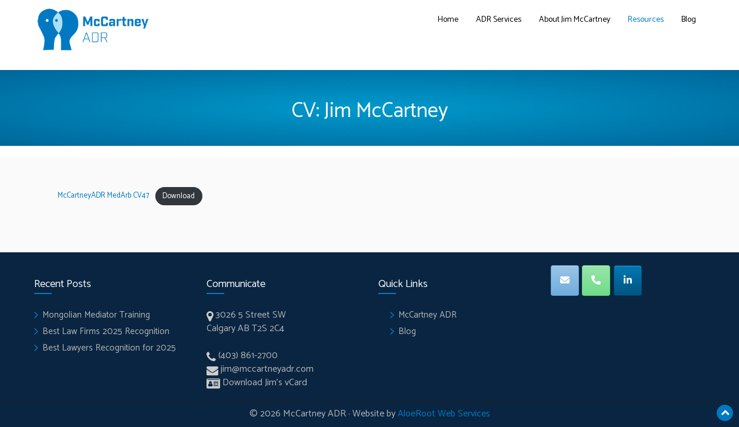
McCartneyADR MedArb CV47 (103, 196)
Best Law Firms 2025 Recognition (105, 331)
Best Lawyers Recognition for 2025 (109, 348)
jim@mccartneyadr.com (267, 369)
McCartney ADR (427, 315)
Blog (688, 19)
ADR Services (498, 19)
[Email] (565, 280)
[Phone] (596, 280)
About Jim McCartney (574, 19)
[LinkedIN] (628, 280)
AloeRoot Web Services (444, 414)
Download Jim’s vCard (264, 383)
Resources (646, 19)
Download (178, 196)
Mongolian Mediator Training (96, 315)
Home (448, 19)
